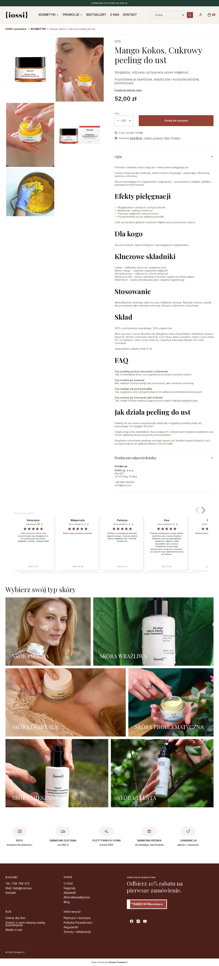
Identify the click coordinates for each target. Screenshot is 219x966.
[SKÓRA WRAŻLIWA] (153, 631)
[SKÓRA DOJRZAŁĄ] (65, 702)
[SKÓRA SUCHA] (48, 631)
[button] (190, 15)
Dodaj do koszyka (176, 120)
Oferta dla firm (15, 918)
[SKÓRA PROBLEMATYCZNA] (171, 702)
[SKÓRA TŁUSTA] (162, 773)
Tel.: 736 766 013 (17, 883)
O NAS (68, 883)
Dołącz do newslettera (148, 904)
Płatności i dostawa (77, 918)
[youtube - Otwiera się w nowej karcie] (145, 921)
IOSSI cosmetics (16, 29)
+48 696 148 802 (124, 482)
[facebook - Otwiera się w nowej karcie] (132, 921)
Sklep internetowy (108, 962)
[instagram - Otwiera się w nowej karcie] (138, 921)
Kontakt (10, 893)
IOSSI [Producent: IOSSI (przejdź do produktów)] (118, 41)
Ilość (117, 113)
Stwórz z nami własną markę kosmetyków (25, 924)
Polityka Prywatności (78, 922)
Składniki (70, 893)
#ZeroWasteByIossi (77, 897)
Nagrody (70, 888)
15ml (117, 449)
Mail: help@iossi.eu (18, 888)
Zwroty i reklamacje (77, 932)
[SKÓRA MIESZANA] (56, 773)
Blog (67, 902)
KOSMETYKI (38, 29)
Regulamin (71, 927)
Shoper (18, 952)
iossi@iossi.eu (123, 485)
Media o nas (13, 930)
